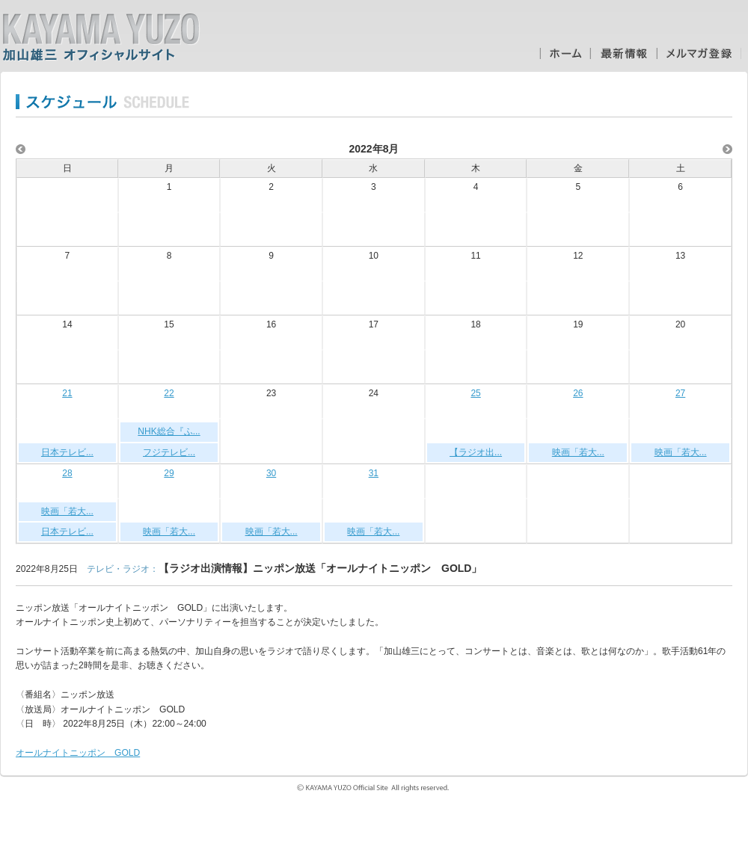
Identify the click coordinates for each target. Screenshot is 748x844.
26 (578, 393)
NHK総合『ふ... (169, 431)
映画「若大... (578, 452)
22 (169, 393)
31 (373, 473)
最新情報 (623, 53)
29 (169, 473)
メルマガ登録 (699, 53)
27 (680, 393)
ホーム (564, 53)
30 (271, 473)
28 (67, 473)
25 (475, 393)
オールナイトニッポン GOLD (78, 753)
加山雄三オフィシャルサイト (101, 37)
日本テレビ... (67, 452)
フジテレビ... (169, 452)
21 (67, 393)
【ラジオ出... (476, 452)
